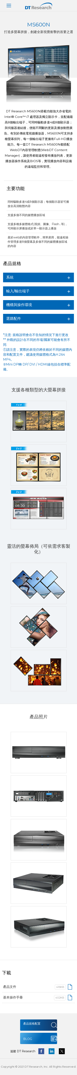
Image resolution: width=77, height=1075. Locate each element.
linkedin (51, 1051)
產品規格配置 (31, 1023)
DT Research (38, 5)
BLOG (27, 1039)
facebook (41, 1051)
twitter (62, 1051)
